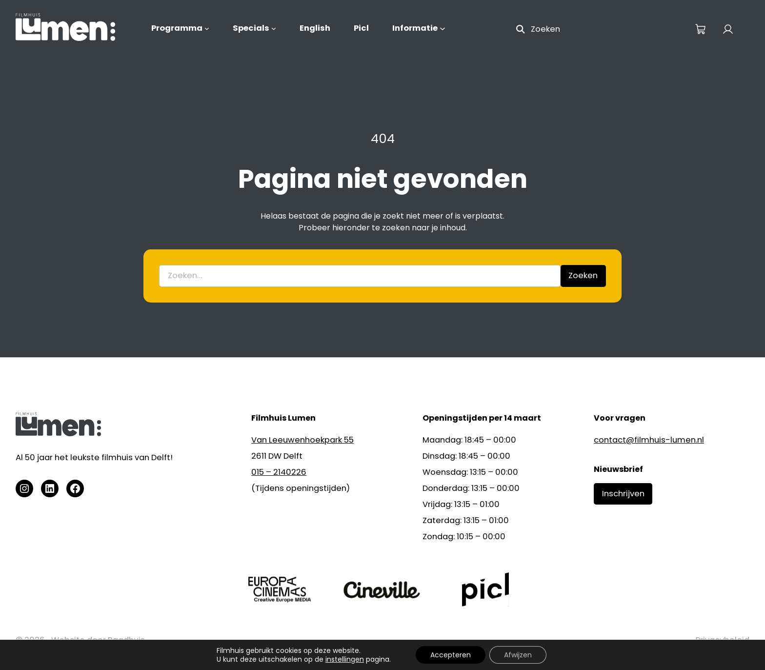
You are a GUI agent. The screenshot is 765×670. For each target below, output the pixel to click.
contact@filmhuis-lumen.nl (649, 440)
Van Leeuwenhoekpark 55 (302, 440)
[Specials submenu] (273, 28)
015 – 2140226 (278, 472)
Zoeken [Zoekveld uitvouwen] (545, 29)
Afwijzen (518, 655)
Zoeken (583, 275)
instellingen (344, 659)
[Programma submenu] (206, 28)
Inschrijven (623, 493)
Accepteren (450, 655)
